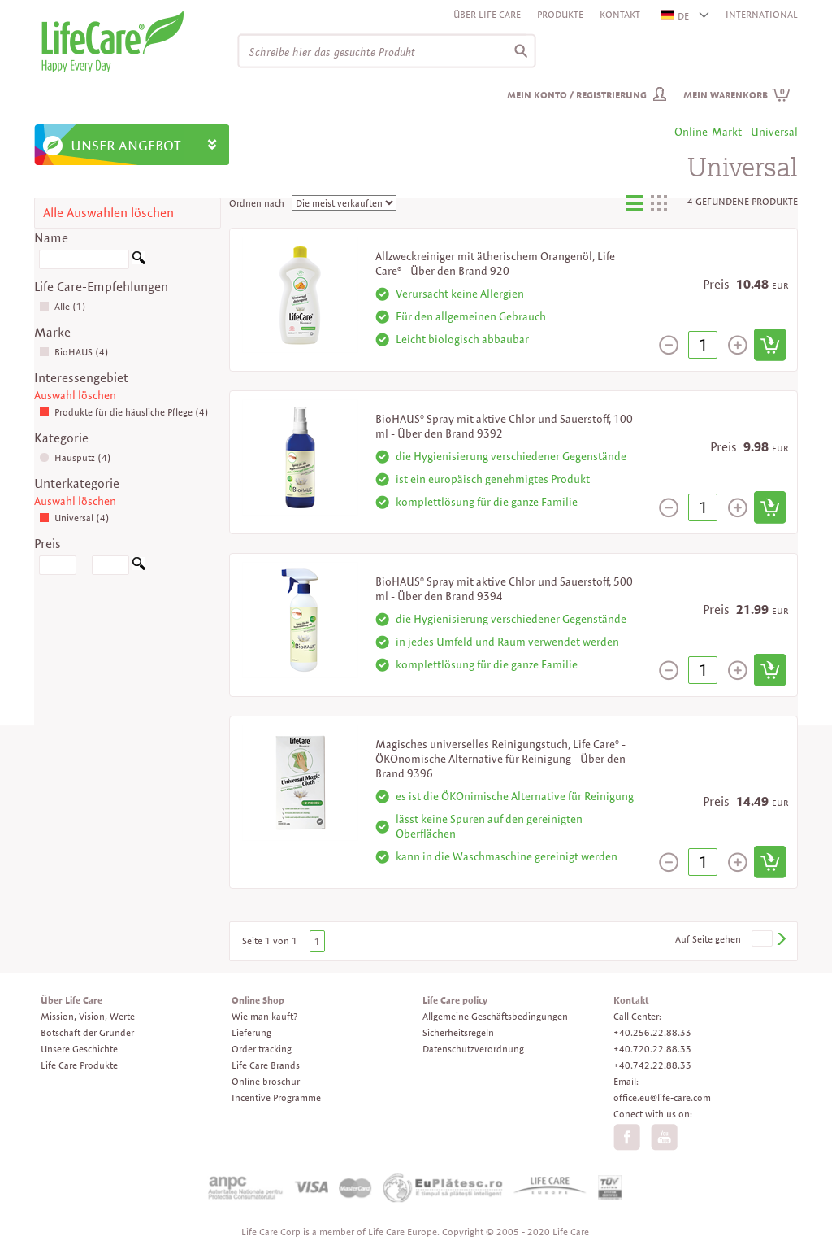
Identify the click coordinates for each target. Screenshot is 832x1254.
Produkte (560, 14)
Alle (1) (62, 306)
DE (676, 16)
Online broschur (266, 1081)
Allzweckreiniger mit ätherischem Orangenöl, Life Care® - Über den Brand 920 (495, 263)
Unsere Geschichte (79, 1049)
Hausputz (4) (75, 457)
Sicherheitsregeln (458, 1032)
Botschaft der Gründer (87, 1032)
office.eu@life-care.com (662, 1097)
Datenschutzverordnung (473, 1049)
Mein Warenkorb (737, 95)
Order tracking (262, 1049)
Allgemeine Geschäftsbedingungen (495, 1016)
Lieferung (251, 1032)
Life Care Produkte (79, 1065)
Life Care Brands (266, 1065)
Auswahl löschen (75, 395)
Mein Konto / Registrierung (577, 95)
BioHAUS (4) (74, 352)
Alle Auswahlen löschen (108, 212)
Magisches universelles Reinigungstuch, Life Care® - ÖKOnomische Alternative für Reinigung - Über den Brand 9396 (500, 759)
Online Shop (258, 1000)
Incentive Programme (276, 1097)
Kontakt (620, 14)
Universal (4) (74, 518)
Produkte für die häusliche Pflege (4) (124, 412)
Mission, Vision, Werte (88, 1016)
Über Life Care (487, 14)
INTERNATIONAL (762, 14)
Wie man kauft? (264, 1016)
